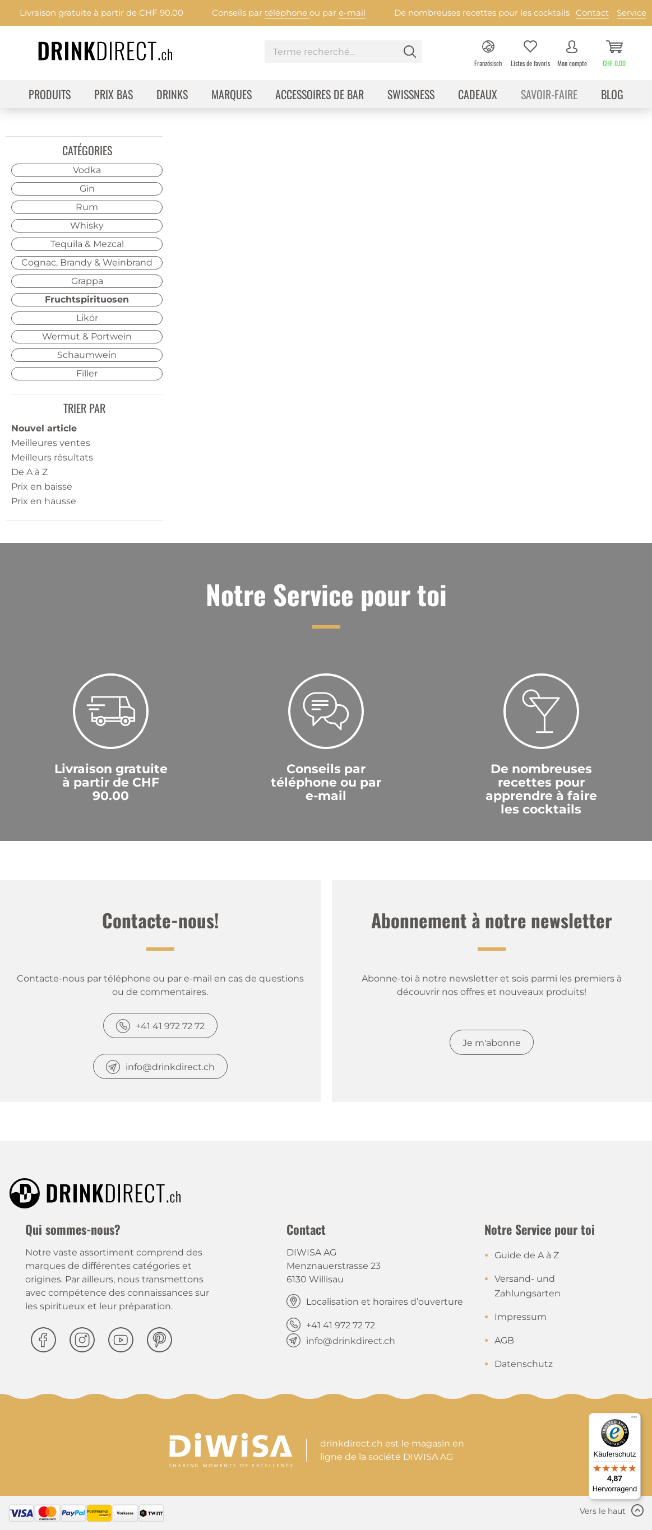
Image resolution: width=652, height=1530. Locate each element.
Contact (592, 12)
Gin (87, 188)
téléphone (287, 12)
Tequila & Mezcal (87, 244)
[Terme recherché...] (343, 51)
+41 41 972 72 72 (170, 1026)
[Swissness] (411, 95)
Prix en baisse (41, 486)
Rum (87, 207)
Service (631, 12)
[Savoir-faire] (549, 95)
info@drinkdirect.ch (170, 1067)
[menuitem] (343, 53)
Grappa (87, 281)
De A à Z (29, 472)
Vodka (87, 170)
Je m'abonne (492, 1043)
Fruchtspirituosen (87, 299)
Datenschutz (523, 1364)
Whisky (87, 225)
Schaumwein (87, 355)
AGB (504, 1340)
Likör (87, 318)
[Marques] (231, 95)
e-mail (352, 12)
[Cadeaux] (477, 95)
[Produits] (49, 95)
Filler (87, 373)
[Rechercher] (410, 51)
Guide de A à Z (526, 1255)
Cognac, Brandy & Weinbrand (86, 262)
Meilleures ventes (50, 443)
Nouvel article (44, 428)
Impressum (520, 1317)
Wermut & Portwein (87, 336)
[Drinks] (172, 95)
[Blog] (612, 95)
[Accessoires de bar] (319, 95)
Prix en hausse (43, 501)
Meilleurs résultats (52, 457)
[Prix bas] (113, 95)
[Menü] (634, 1419)
